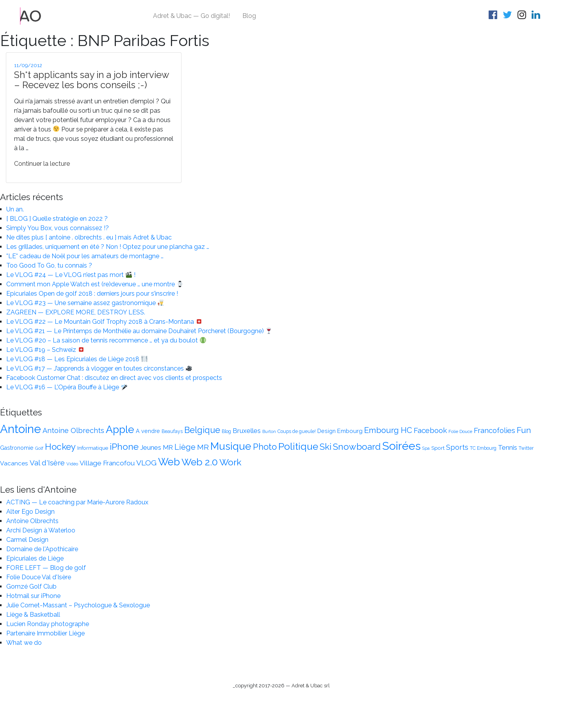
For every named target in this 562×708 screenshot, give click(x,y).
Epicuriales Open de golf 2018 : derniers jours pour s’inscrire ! (92, 293)
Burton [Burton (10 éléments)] (269, 431)
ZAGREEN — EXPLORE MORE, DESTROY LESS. (75, 312)
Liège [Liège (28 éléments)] (185, 447)
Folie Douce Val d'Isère (38, 577)
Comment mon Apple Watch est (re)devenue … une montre (94, 284)
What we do (24, 642)
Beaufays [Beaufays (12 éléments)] (172, 431)
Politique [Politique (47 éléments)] (298, 446)
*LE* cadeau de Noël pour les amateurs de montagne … (85, 256)
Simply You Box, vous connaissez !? (57, 228)
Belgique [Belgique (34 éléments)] (202, 430)
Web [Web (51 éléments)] (169, 462)
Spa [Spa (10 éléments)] (426, 448)
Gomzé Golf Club (31, 586)
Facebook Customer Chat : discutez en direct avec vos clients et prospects (114, 378)
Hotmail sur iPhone (33, 596)
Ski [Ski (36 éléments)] (325, 447)
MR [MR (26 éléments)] (203, 447)
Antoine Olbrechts (32, 521)
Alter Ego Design (30, 511)
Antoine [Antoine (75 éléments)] (20, 429)
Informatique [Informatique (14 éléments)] (92, 448)
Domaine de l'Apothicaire (42, 549)
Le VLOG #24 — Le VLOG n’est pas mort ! (70, 275)
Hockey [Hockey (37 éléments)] (60, 447)
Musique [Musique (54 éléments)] (230, 446)
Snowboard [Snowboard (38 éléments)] (357, 446)
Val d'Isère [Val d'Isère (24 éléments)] (47, 462)
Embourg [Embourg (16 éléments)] (350, 431)
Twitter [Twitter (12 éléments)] (526, 448)
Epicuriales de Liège (35, 558)
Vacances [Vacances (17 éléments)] (14, 463)
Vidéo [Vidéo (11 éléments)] (72, 464)
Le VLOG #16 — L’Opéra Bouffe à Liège (66, 387)
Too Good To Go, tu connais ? (49, 265)
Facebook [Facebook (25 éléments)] (430, 430)
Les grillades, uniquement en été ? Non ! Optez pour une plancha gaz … (107, 246)
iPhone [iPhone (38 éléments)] (124, 446)
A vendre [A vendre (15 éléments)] (148, 431)
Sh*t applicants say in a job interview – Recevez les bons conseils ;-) (91, 79)
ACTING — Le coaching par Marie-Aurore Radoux (77, 502)
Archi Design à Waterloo (40, 530)
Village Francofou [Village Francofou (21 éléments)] (107, 463)
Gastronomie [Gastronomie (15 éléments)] (17, 448)
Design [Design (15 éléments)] (326, 431)
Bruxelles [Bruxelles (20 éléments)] (247, 431)
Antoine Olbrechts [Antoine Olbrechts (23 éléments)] (73, 430)
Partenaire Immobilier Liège (45, 633)
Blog (249, 16)
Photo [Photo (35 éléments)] (265, 447)
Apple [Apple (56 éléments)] (120, 429)
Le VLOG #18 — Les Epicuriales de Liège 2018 (77, 359)
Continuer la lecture (42, 163)
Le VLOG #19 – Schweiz (45, 349)
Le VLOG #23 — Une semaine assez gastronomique (85, 303)
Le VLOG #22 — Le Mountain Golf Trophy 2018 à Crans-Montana (104, 321)
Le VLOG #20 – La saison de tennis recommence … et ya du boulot (106, 340)
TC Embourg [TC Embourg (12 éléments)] (483, 448)
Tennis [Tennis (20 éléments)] (507, 447)
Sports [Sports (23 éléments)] (457, 447)
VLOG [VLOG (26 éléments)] (146, 462)
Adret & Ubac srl (311, 685)
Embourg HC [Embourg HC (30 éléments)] (388, 430)
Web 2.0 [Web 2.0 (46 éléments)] (199, 462)
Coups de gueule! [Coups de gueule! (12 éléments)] (296, 431)
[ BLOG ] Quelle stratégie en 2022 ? (57, 218)
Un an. (15, 209)
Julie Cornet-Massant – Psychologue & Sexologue (78, 605)
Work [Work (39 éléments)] (230, 462)
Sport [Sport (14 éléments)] (438, 448)
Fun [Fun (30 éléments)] (524, 430)
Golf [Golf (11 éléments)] (39, 448)
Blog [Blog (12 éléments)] (226, 431)
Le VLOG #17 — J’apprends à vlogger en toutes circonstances (99, 368)
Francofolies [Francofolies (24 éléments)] (494, 430)
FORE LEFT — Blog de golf (46, 567)
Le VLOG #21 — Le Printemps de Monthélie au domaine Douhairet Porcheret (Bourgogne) (139, 331)
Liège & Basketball (33, 614)
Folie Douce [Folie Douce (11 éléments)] (460, 431)
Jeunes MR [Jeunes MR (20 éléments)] (156, 447)
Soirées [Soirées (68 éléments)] (401, 445)
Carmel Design (27, 539)
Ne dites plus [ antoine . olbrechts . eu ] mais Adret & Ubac (89, 237)
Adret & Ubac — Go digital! (191, 16)
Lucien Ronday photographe (47, 624)
